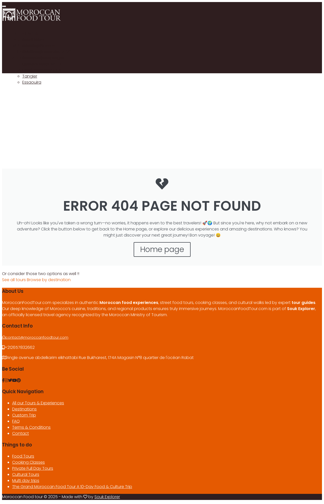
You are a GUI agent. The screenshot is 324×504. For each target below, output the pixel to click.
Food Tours (33, 40)
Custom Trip (24, 415)
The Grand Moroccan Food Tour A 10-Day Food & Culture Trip (72, 487)
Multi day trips (25, 480)
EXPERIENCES (25, 34)
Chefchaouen (36, 70)
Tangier (29, 76)
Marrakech (32, 46)
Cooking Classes (28, 462)
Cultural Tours (25, 474)
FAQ (16, 421)
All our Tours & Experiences (38, 403)
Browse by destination (49, 280)
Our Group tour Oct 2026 (46, 52)
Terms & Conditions (31, 427)
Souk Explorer (107, 497)
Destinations (24, 409)
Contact (20, 433)
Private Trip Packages (43, 58)
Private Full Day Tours (32, 468)
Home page (162, 249)
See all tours (14, 280)
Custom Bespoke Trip (43, 64)
